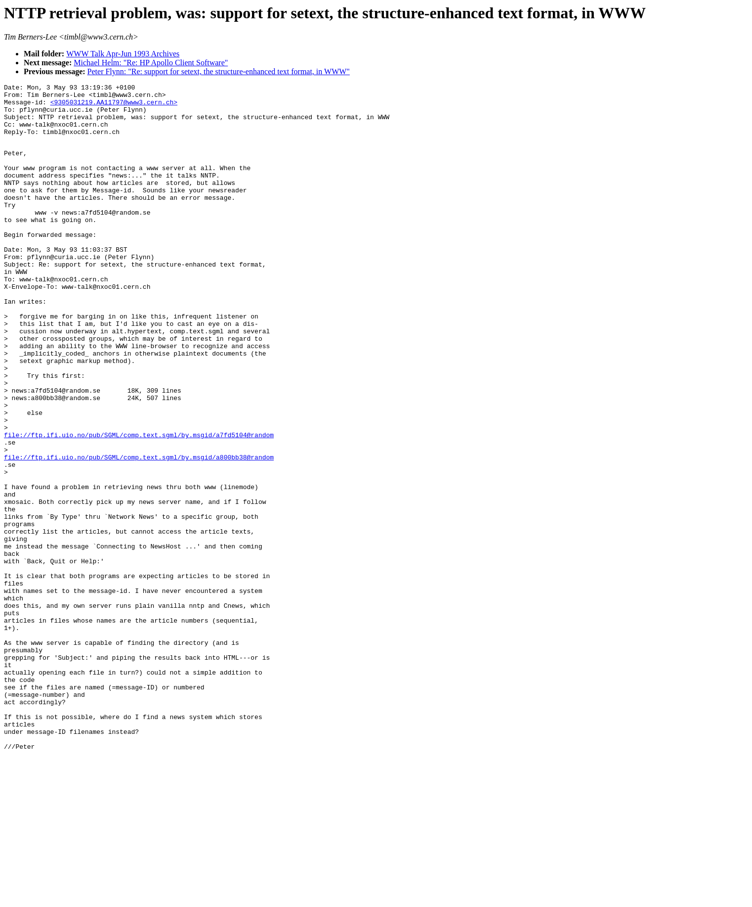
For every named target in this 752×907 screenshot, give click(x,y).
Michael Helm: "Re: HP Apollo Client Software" (151, 62)
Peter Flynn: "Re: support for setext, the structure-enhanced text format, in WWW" (218, 71)
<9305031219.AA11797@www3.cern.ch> (113, 106)
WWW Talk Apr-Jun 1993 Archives (122, 53)
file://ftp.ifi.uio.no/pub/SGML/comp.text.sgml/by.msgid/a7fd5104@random (139, 504)
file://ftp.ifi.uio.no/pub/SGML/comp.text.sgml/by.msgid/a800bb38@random (139, 531)
